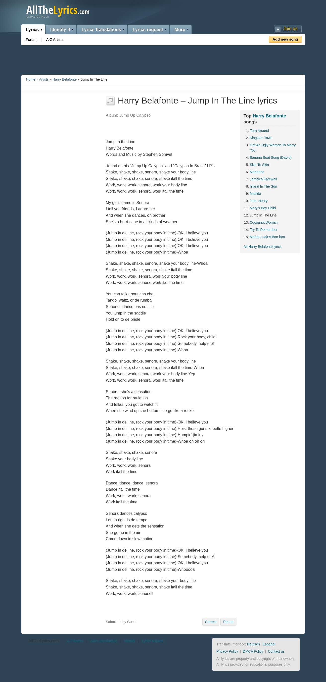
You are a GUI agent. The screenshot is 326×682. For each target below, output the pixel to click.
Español (269, 644)
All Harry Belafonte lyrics (263, 247)
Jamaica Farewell (263, 179)
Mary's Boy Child (263, 208)
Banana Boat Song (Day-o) (271, 157)
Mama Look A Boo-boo (267, 237)
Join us (290, 28)
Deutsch (253, 644)
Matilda (255, 194)
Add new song (285, 39)
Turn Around (259, 131)
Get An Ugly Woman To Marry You (273, 147)
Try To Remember (264, 230)
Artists (44, 79)
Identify (129, 641)
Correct (211, 622)
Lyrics (32, 29)
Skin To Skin (259, 165)
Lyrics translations (101, 29)
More (180, 29)
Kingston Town (261, 138)
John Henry (259, 201)
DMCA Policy (253, 651)
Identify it (60, 29)
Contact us (276, 651)
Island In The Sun (263, 186)
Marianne (257, 172)
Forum (31, 39)
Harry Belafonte (64, 79)
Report (228, 622)
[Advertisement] (163, 59)
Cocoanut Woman (264, 222)
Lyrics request (148, 29)
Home (30, 79)
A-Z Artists (54, 39)
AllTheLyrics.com (44, 641)
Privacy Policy (227, 651)
